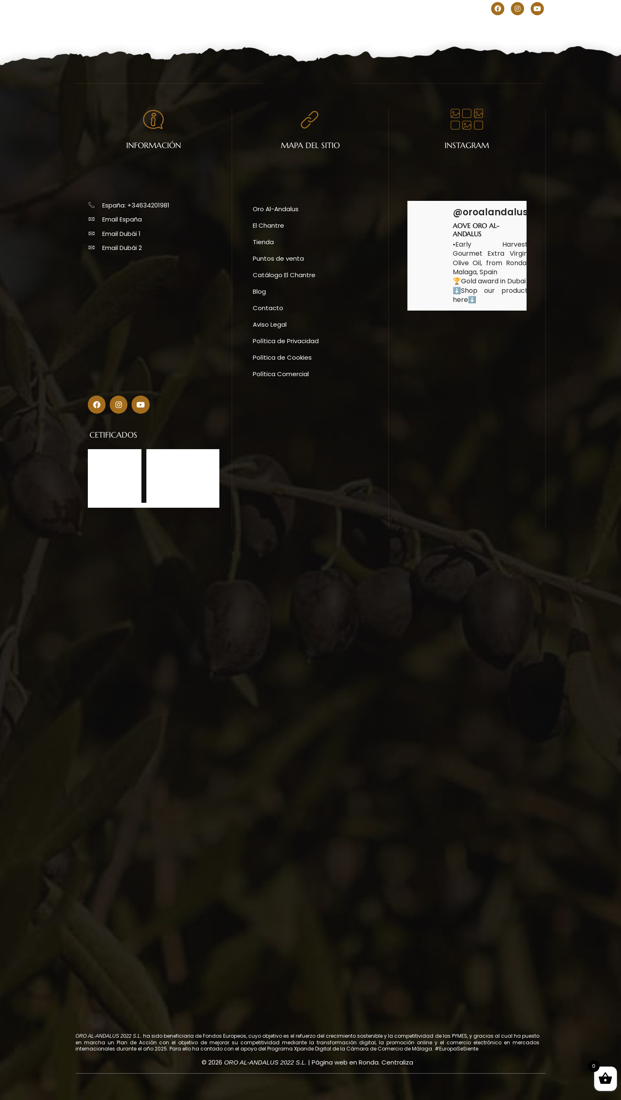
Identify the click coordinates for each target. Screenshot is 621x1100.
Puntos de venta (334, 28)
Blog (383, 28)
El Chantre (238, 28)
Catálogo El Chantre (284, 275)
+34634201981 (131, 8)
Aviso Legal (270, 324)
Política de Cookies (282, 357)
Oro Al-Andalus (180, 28)
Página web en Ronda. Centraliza (362, 1062)
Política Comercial (281, 374)
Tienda (281, 28)
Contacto (422, 28)
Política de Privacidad (286, 341)
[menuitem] (472, 9)
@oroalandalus (490, 212)
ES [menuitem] (472, 9)
